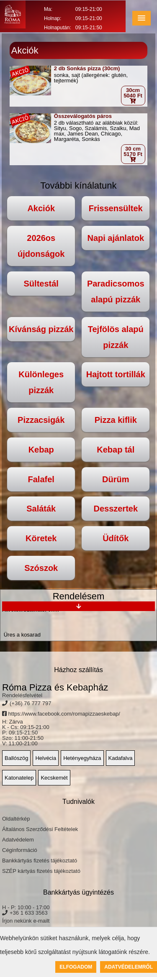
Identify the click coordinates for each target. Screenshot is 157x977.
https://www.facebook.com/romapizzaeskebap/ (61, 714)
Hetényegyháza (82, 758)
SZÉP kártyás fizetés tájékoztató (41, 871)
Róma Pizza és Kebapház (55, 687)
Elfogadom (75, 967)
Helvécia (45, 758)
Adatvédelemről (128, 967)
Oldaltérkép (16, 819)
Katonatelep (19, 778)
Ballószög (16, 758)
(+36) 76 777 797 (30, 703)
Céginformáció (19, 850)
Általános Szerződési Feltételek (40, 829)
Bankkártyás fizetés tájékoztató (39, 860)
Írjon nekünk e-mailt (25, 921)
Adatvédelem (18, 839)
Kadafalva (120, 758)
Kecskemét (54, 778)
